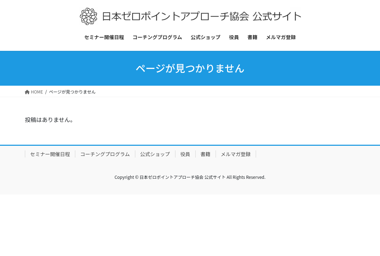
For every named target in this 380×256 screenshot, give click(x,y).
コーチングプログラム (105, 154)
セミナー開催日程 (50, 154)
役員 (185, 154)
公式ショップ (155, 154)
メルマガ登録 (236, 154)
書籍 (206, 154)
